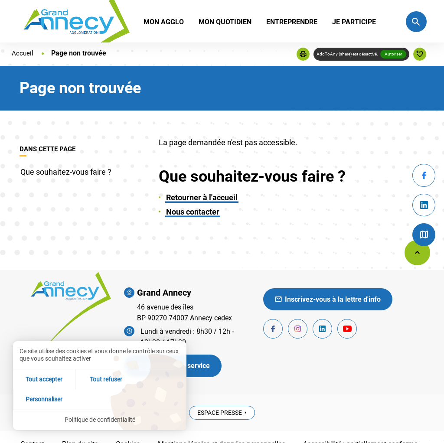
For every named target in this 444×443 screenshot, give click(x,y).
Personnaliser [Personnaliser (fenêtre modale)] (157, 398)
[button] (303, 54)
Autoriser (393, 54)
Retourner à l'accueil (202, 197)
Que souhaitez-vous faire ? (65, 171)
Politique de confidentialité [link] (100, 419)
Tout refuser (100, 398)
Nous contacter (192, 211)
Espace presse (219, 412)
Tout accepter (41, 398)
